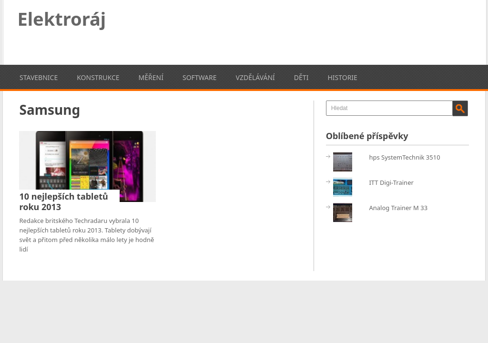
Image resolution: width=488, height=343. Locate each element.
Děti (301, 77)
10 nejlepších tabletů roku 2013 (63, 201)
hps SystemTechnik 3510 (404, 157)
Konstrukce (98, 77)
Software (200, 77)
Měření (151, 77)
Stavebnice (39, 77)
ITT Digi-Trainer (391, 182)
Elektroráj (62, 18)
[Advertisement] (295, 31)
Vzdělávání (255, 77)
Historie (342, 77)
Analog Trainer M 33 (398, 207)
